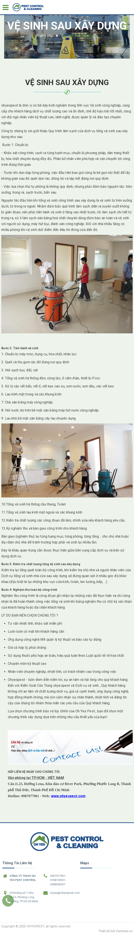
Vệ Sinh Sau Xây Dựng (67, 26)
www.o (56, 796)
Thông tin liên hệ (17, 863)
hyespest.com (73, 796)
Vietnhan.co (124, 931)
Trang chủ (45, 35)
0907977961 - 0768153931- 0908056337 (58, 880)
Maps (84, 863)
